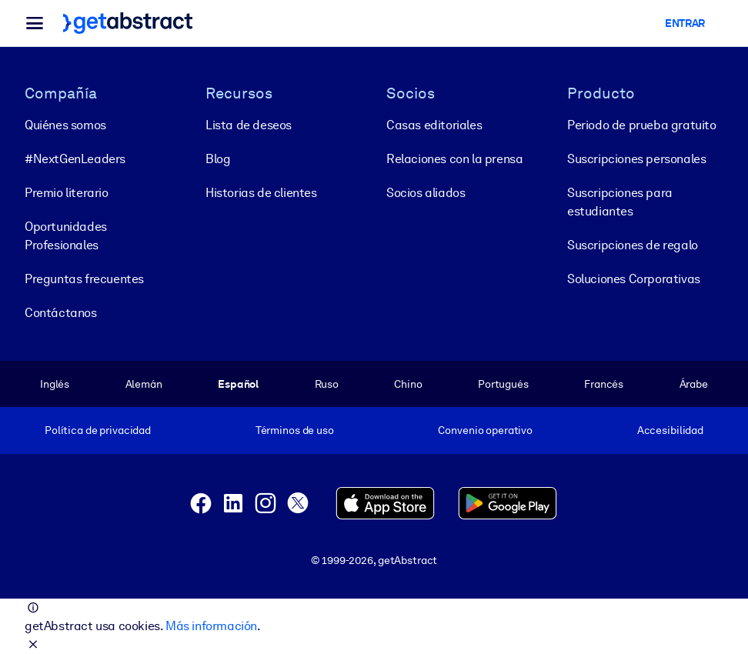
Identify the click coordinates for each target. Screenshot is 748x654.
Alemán (143, 384)
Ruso (327, 384)
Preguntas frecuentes (84, 279)
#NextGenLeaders (75, 159)
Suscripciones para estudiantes (620, 202)
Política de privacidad (98, 430)
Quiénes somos (65, 125)
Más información (211, 626)
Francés (603, 384)
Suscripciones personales (636, 159)
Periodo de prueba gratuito (641, 125)
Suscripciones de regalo (632, 245)
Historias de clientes (261, 192)
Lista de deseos (248, 125)
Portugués (503, 384)
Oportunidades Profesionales (66, 235)
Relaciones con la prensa (454, 159)
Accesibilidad (670, 430)
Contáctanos (61, 312)
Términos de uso (294, 430)
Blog (217, 159)
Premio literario (67, 192)
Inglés (54, 384)
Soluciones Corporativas (633, 279)
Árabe (694, 384)
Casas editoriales (434, 125)
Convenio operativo (485, 430)
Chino (408, 384)
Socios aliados (425, 192)
